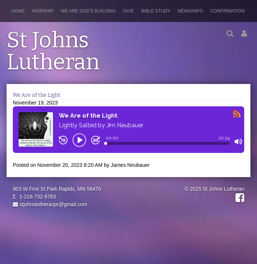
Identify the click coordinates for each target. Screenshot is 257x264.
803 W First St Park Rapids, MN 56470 (57, 189)
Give (128, 11)
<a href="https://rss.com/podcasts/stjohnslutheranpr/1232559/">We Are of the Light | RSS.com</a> (128, 133)
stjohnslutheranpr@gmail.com (50, 204)
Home (18, 11)
